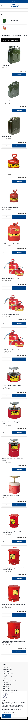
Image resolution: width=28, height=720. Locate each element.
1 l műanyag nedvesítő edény (10, 495)
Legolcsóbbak (6, 35)
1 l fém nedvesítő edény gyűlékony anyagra (12, 386)
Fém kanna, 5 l (6, 65)
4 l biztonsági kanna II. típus (10, 278)
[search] (25, 5)
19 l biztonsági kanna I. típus (10, 243)
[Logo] (14, 6)
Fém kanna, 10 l (6, 101)
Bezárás (6, 716)
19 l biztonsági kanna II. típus (10, 350)
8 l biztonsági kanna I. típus (10, 207)
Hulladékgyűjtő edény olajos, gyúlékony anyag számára (13, 531)
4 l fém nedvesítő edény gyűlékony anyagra (12, 459)
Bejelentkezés (16, 1)
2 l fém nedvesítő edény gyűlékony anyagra (12, 422)
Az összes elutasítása (10, 712)
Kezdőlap (3, 10)
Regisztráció (24, 1)
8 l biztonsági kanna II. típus (10, 314)
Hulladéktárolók (12, 10)
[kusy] (6, 74)
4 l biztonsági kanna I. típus (10, 172)
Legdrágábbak (17, 35)
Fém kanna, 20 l (6, 136)
